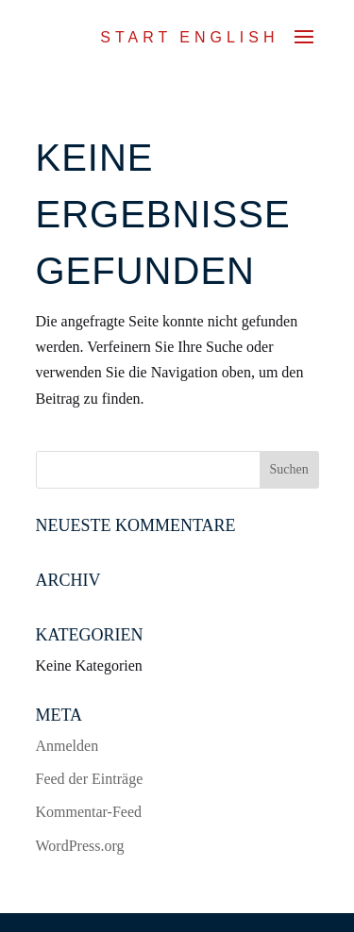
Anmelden (67, 746)
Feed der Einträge (89, 779)
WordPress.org (80, 846)
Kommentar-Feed (89, 812)
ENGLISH (228, 37)
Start (136, 37)
